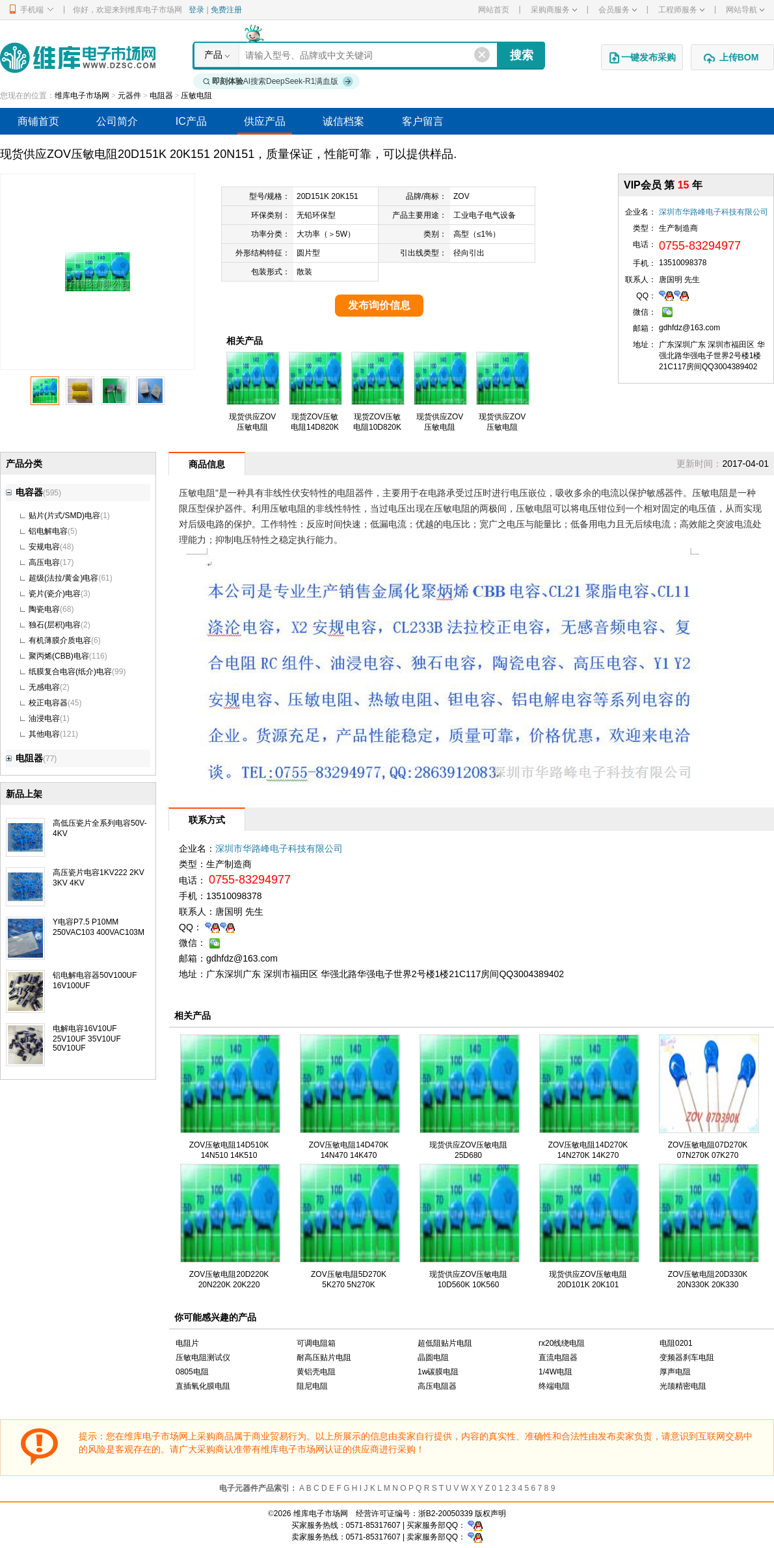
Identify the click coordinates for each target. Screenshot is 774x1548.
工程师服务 (681, 9)
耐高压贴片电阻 (324, 1357)
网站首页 (493, 9)
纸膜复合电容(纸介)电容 (70, 671)
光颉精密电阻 (683, 1386)
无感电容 (44, 687)
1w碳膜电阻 (438, 1371)
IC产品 (191, 121)
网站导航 (745, 9)
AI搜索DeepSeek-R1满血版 (278, 81)
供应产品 (265, 121)
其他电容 (44, 734)
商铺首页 (38, 121)
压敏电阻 (196, 95)
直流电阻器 (558, 1357)
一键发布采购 (642, 57)
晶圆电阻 (433, 1357)
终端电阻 (554, 1386)
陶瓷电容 (44, 609)
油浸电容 (44, 718)
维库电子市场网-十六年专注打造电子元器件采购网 (77, 57)
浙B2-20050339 (445, 1513)
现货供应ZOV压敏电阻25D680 (502, 427)
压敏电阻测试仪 (203, 1357)
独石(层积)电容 (55, 624)
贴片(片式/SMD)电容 (64, 515)
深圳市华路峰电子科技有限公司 (713, 211)
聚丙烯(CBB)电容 (59, 656)
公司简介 (117, 121)
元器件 (129, 95)
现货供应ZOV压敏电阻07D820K (440, 427)
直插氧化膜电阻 (203, 1386)
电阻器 (161, 95)
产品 (213, 54)
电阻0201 (676, 1343)
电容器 (24, 492)
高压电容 (44, 562)
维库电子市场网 (82, 95)
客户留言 (423, 121)
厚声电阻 (675, 1371)
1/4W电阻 (555, 1371)
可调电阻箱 (316, 1343)
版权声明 (490, 1513)
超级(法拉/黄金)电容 (63, 578)
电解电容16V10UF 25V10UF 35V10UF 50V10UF (87, 1038)
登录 (196, 9)
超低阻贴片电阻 (445, 1343)
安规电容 (44, 546)
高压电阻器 (437, 1386)
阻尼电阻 (312, 1386)
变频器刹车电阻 (687, 1357)
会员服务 (617, 9)
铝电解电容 (48, 531)
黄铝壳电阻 (316, 1371)
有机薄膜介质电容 (60, 640)
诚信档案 (343, 121)
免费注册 (226, 9)
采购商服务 (554, 9)
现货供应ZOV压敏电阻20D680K (252, 427)
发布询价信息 (379, 305)
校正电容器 (48, 702)
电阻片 (187, 1343)
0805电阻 (192, 1371)
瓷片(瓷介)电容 (55, 593)
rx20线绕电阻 (562, 1343)
